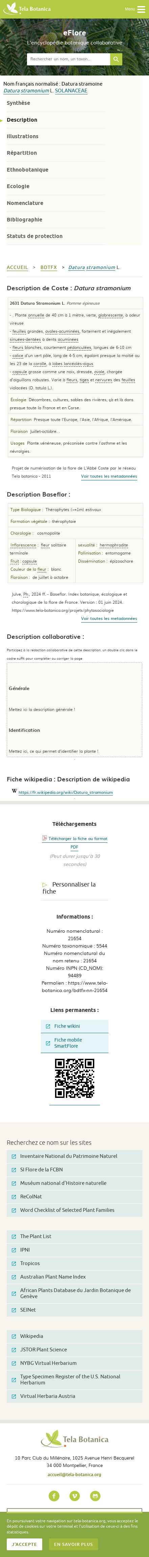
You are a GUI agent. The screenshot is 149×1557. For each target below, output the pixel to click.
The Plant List (31, 1236)
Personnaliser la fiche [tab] (69, 888)
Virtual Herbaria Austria (43, 1396)
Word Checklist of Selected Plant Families (63, 1210)
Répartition (22, 153)
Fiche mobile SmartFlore (64, 1043)
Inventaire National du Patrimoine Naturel (64, 1156)
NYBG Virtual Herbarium (44, 1363)
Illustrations (23, 136)
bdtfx (49, 267)
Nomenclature (25, 203)
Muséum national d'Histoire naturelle (59, 1183)
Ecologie (18, 186)
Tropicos (26, 1263)
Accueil (17, 267)
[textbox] (68, 59)
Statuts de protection (35, 236)
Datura (11, 91)
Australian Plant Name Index (49, 1277)
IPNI (21, 1250)
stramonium (35, 91)
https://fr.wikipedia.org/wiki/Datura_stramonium (66, 792)
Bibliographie (24, 219)
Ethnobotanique (27, 170)
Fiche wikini (63, 1026)
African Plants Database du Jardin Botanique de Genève (71, 1293)
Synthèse (18, 103)
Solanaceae (71, 91)
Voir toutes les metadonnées (109, 476)
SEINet (24, 1310)
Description (22, 120)
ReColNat (27, 1197)
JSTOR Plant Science (39, 1350)
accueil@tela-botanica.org (74, 1474)
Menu (135, 9)
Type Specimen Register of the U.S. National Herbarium (66, 1380)
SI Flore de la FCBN (37, 1170)
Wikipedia (27, 1336)
